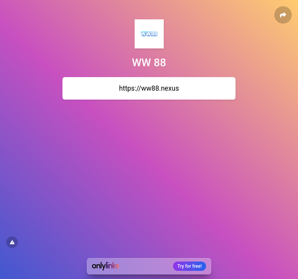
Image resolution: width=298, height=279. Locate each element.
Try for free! (189, 266)
